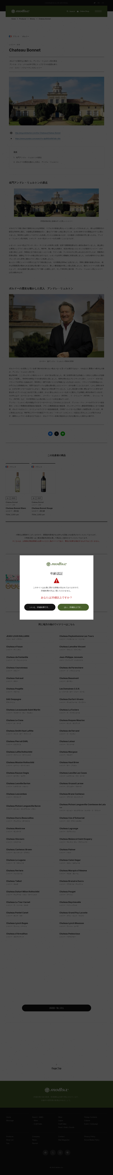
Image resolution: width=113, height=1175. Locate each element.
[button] (73, 607)
